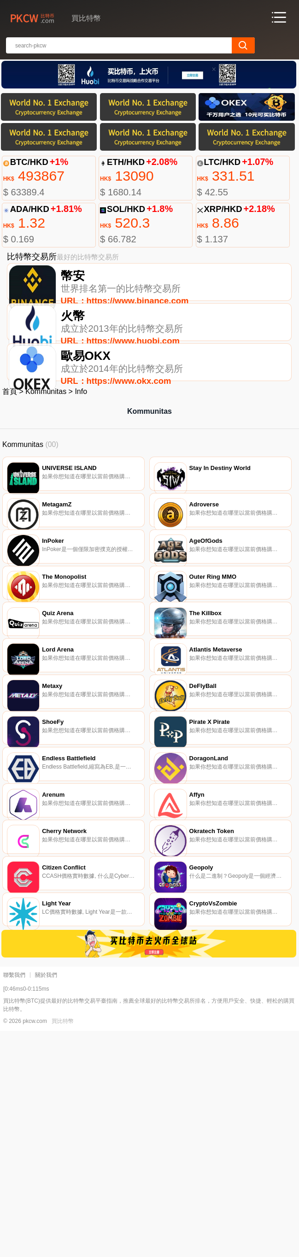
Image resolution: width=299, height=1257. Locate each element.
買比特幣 (63, 1247)
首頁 (9, 437)
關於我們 (46, 1201)
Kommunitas (45, 437)
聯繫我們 (14, 1201)
